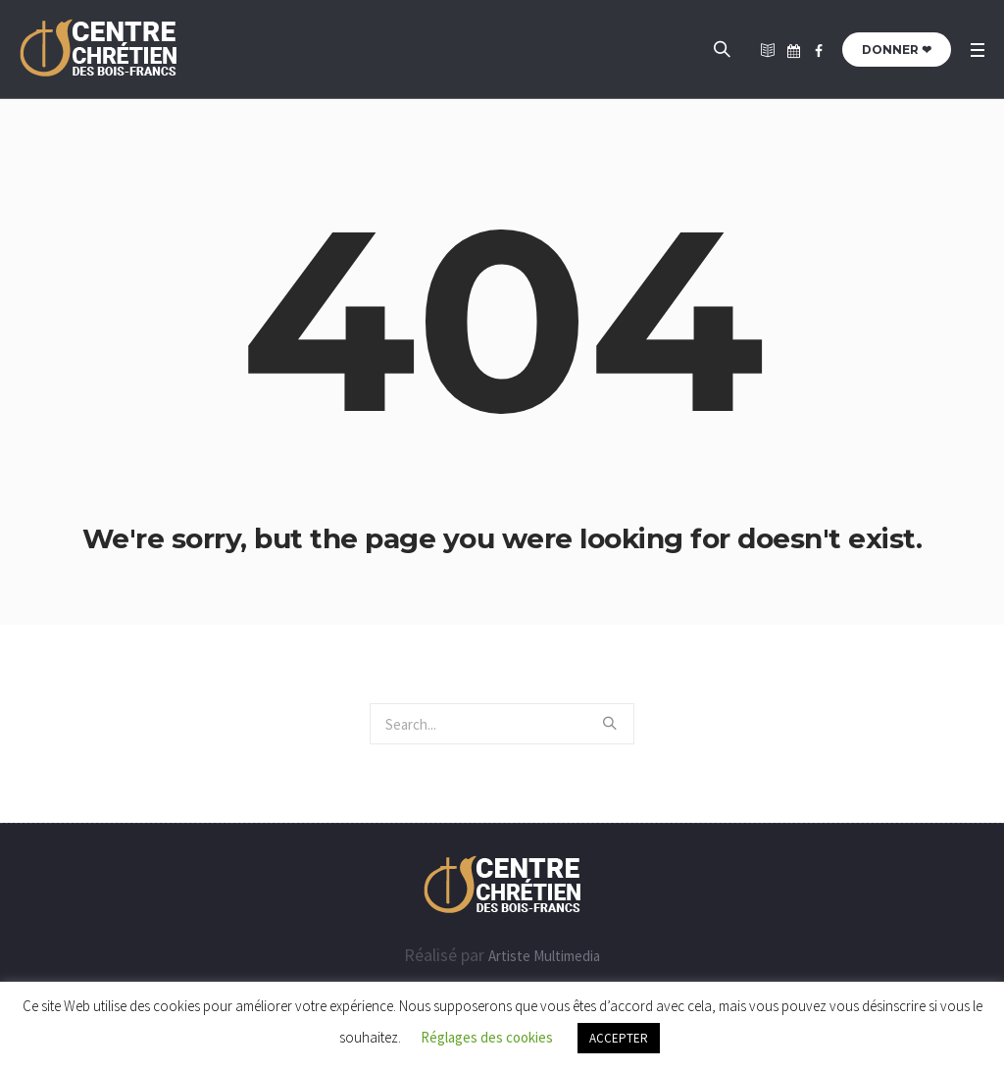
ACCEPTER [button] (618, 1038)
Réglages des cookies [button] (487, 1037)
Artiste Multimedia (544, 955)
